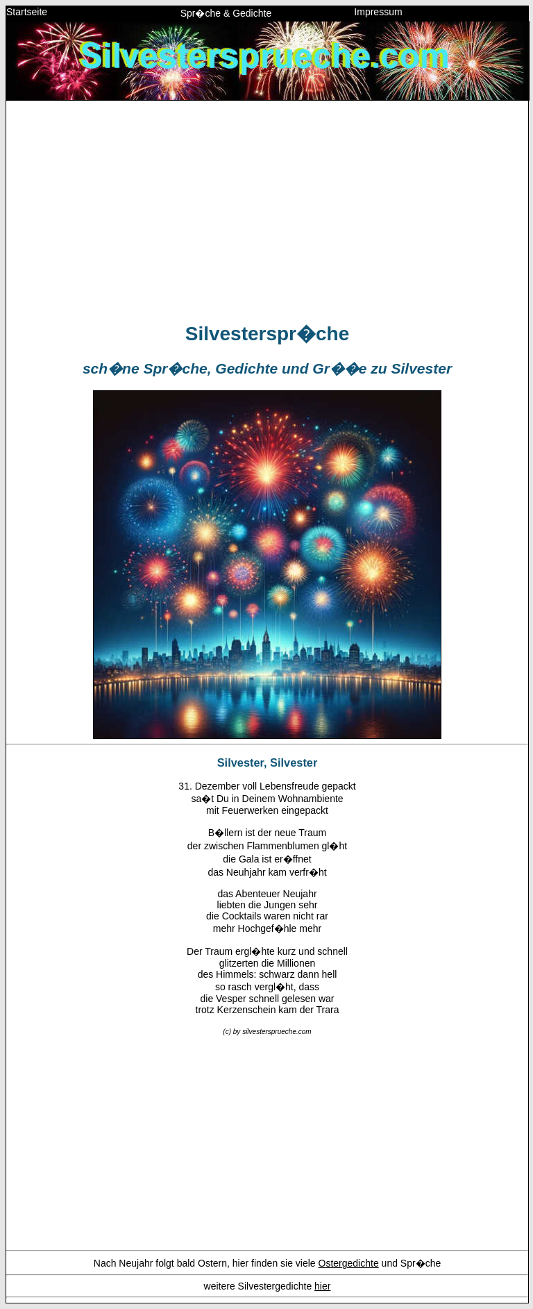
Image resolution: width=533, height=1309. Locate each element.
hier (322, 1286)
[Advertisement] (267, 209)
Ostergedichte (349, 1263)
